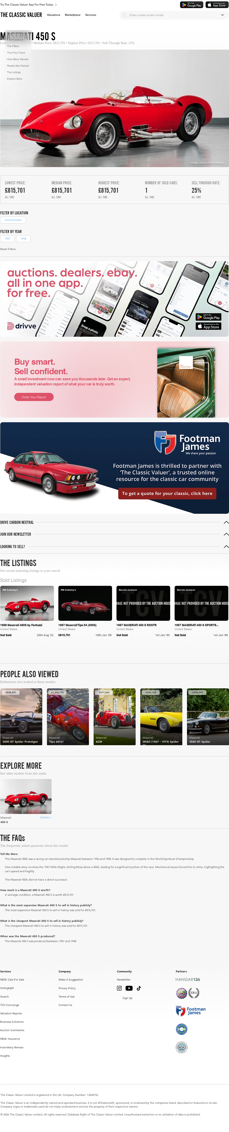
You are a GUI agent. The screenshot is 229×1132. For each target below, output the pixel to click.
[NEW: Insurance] (10, 1039)
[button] (53, 15)
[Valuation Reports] (13, 1013)
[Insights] (10, 1056)
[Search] (125, 15)
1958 (23, 238)
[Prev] (167, 652)
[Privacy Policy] (68, 988)
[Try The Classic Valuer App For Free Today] (90, 4)
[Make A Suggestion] (72, 979)
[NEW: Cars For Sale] (19, 979)
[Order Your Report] (34, 397)
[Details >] (46, 818)
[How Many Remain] (12, 1047)
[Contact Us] (66, 1005)
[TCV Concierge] (19, 1005)
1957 (7, 238)
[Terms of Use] (68, 996)
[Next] (214, 652)
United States (12, 220)
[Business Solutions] (19, 1022)
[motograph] (10, 988)
